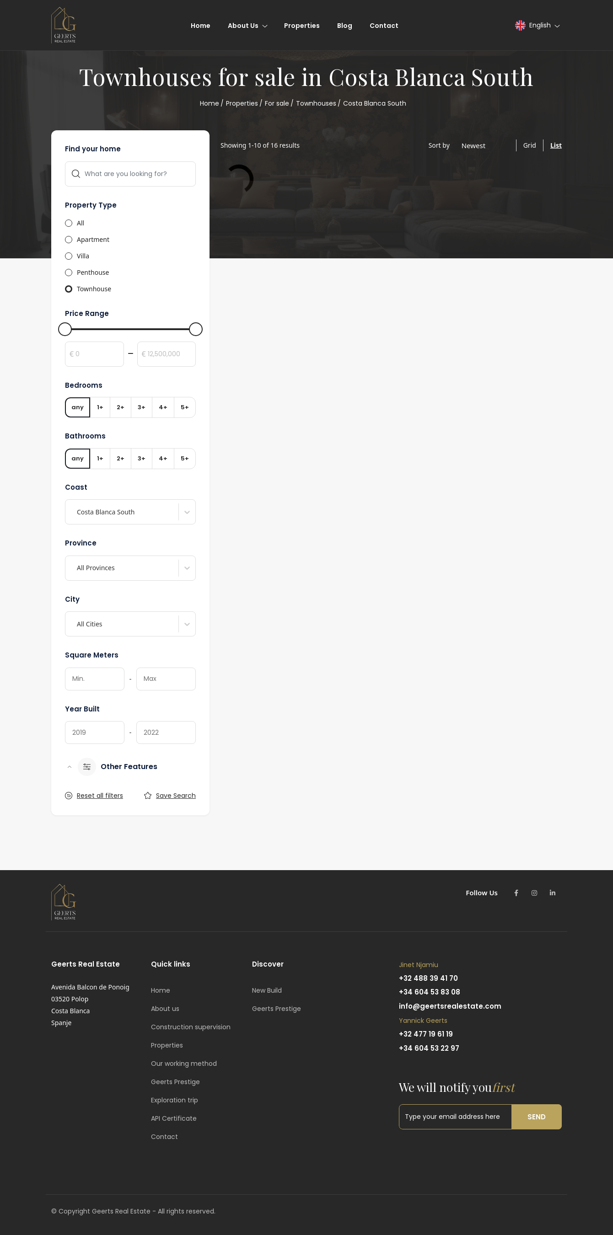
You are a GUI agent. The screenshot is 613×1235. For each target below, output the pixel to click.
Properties (242, 103)
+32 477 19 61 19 (426, 1034)
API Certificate (174, 1118)
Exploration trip (174, 1100)
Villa (83, 255)
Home (209, 103)
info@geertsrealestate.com (450, 1006)
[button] (537, 25)
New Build (267, 990)
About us (165, 1008)
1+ (100, 407)
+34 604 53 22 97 (429, 1048)
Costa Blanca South (374, 103)
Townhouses (316, 103)
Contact (164, 1136)
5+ (185, 407)
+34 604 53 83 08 (429, 992)
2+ (120, 407)
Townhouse (94, 288)
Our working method (184, 1063)
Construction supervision (191, 1027)
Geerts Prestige (175, 1081)
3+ (141, 407)
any (77, 407)
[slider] (65, 329)
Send (536, 1117)
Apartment (93, 239)
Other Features (117, 767)
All (80, 223)
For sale (277, 103)
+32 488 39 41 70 (428, 978)
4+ (163, 407)
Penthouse (93, 272)
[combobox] (78, 512)
